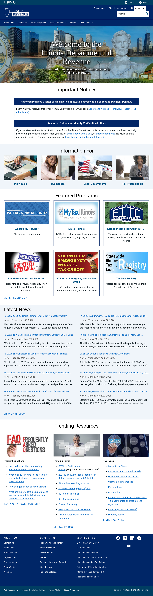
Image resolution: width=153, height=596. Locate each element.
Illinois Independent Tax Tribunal (92, 562)
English (137, 8)
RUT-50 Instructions (69, 493)
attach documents (105, 133)
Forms (73, 23)
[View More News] (15, 414)
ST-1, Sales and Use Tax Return (75, 509)
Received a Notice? (58, 23)
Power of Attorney (68, 504)
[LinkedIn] (132, 538)
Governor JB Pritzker (122, 590)
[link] (118, 538)
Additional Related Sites (88, 577)
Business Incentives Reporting (54, 562)
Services (144, 2)
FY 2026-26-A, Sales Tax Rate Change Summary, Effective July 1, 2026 (38, 334)
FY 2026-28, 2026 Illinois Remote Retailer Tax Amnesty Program (35, 316)
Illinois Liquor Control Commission (93, 557)
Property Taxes (116, 514)
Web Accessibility (11, 590)
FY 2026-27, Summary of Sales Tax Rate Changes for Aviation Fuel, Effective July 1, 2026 (113, 316)
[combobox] (140, 8)
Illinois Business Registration (74, 483)
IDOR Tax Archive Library (88, 543)
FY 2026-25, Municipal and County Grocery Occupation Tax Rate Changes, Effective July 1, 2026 (35, 353)
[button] (15, 297)
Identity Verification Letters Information (85, 137)
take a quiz (86, 133)
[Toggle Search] (147, 13)
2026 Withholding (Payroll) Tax (75, 488)
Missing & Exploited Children (33, 590)
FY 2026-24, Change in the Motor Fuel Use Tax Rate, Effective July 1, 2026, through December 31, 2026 (37, 372)
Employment (99, 8)
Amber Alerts (54, 590)
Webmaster (9, 572)
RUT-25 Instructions (69, 499)
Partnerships (115, 487)
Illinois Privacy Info (71, 590)
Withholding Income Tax (120, 482)
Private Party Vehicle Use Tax (123, 476)
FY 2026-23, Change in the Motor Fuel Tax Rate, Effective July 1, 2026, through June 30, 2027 (114, 372)
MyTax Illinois (46, 552)
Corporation (114, 492)
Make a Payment (38, 23)
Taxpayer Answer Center (51, 543)
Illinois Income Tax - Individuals (124, 471)
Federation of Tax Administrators (92, 567)
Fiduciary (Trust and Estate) (122, 509)
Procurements (10, 562)
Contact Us (23, 23)
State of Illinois (84, 548)
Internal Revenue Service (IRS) (90, 572)
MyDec (43, 557)
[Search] (133, 14)
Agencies (130, 2)
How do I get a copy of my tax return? (28, 486)
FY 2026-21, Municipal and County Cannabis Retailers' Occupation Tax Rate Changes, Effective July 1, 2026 (114, 391)
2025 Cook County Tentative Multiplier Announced (105, 353)
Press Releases (11, 552)
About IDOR (9, 23)
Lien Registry (46, 567)
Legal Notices (10, 557)
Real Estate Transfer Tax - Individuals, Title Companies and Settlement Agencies (127, 501)
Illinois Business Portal (87, 552)
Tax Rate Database (49, 572)
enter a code (73, 133)
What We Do (9, 567)
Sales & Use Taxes (117, 466)
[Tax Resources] (94, 22)
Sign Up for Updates (118, 8)
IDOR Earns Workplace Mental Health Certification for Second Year (37, 391)
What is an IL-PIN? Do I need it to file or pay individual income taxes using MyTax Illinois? (29, 478)
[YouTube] (129, 546)
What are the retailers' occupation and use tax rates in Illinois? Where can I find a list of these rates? (28, 495)
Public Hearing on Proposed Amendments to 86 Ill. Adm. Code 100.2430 (111, 334)
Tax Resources (86, 23)
